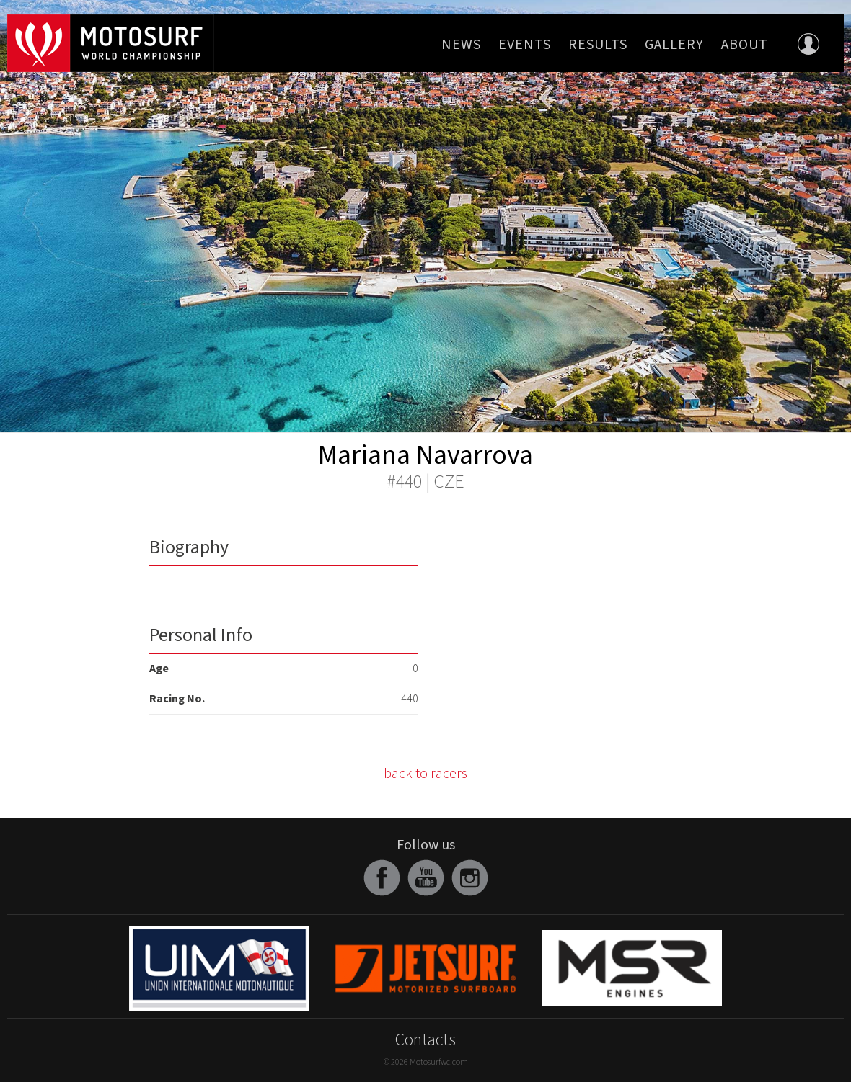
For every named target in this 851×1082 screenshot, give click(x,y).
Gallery (674, 45)
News (461, 45)
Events (524, 45)
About (744, 45)
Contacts (425, 1039)
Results (597, 45)
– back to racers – (425, 774)
